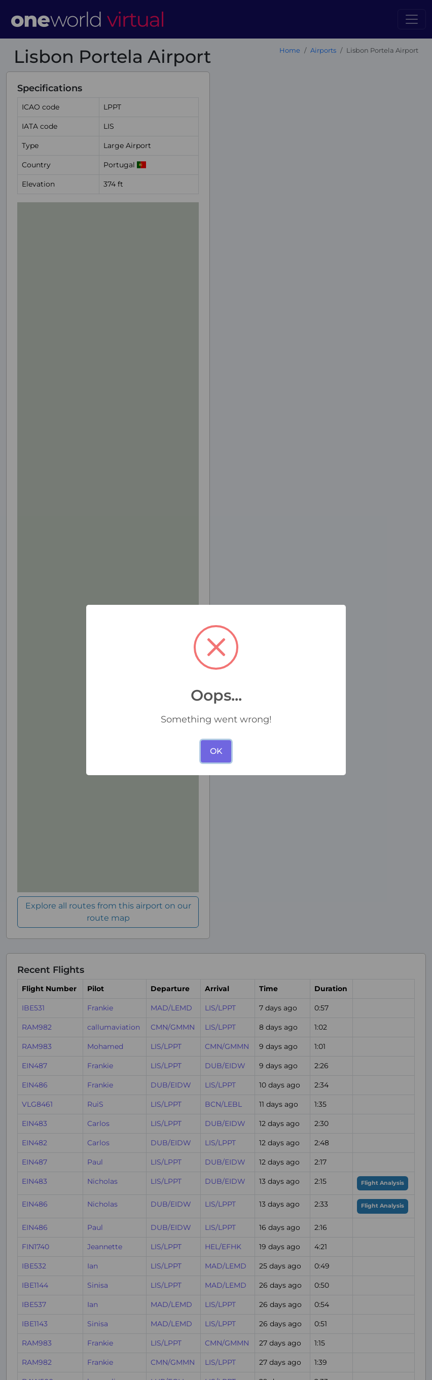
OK (216, 751)
